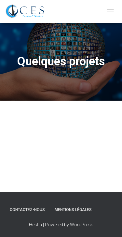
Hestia (35, 224)
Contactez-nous (27, 209)
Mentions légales (73, 209)
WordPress (81, 224)
